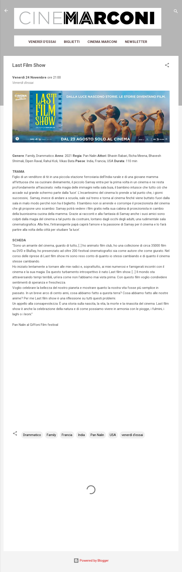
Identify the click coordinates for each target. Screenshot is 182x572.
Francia (67, 435)
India (81, 435)
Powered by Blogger (91, 561)
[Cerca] (175, 12)
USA (113, 435)
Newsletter (136, 42)
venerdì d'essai (132, 435)
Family (51, 435)
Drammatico (32, 435)
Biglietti (72, 42)
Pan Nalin (97, 435)
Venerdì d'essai (42, 42)
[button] (167, 65)
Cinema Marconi (102, 42)
